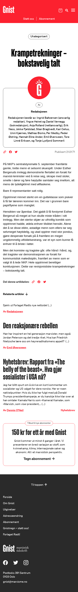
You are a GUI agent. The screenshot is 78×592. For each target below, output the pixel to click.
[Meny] (73, 10)
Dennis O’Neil (15, 410)
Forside (7, 497)
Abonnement (47, 18)
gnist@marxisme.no (15, 581)
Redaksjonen (15, 311)
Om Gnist (8, 503)
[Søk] (67, 10)
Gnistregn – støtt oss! (16, 528)
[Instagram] (26, 564)
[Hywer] (8, 9)
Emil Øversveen (16, 347)
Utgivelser (9, 509)
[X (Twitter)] (15, 564)
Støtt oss (28, 18)
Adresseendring (13, 515)
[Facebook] (5, 564)
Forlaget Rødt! (11, 534)
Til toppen (37, 484)
